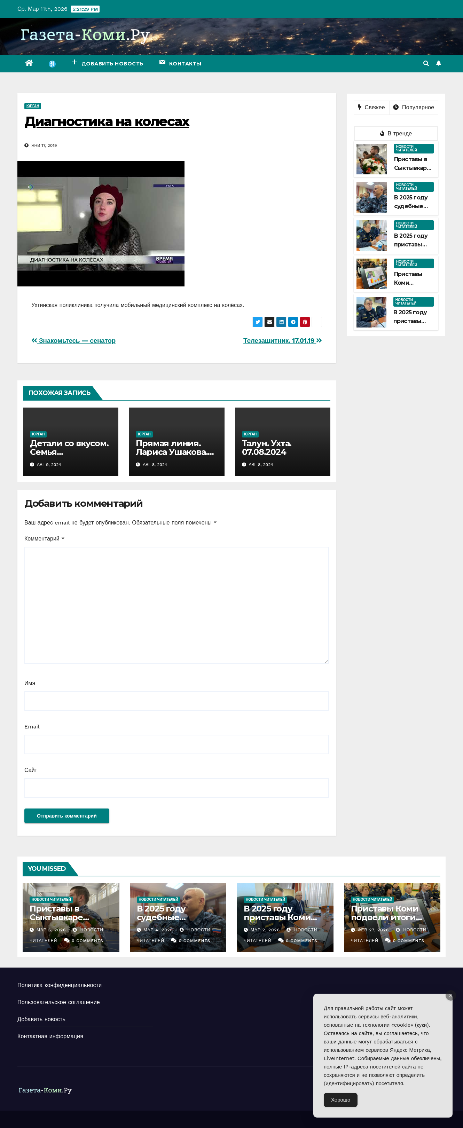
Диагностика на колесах (106, 121)
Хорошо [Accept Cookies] (340, 1100)
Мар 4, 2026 (158, 930)
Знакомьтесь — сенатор (73, 341)
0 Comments (87, 940)
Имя (29, 683)
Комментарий (44, 538)
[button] (426, 63)
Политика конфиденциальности (59, 985)
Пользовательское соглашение (58, 1002)
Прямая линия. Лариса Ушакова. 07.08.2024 (171, 452)
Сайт (30, 770)
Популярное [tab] (413, 107)
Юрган (32, 106)
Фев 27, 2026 (373, 930)
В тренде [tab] (396, 133)
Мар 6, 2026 (51, 930)
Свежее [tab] (371, 107)
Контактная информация (50, 1036)
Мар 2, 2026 (265, 930)
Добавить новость (41, 1019)
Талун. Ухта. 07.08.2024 (267, 447)
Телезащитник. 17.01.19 (282, 341)
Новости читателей (406, 148)
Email (32, 726)
